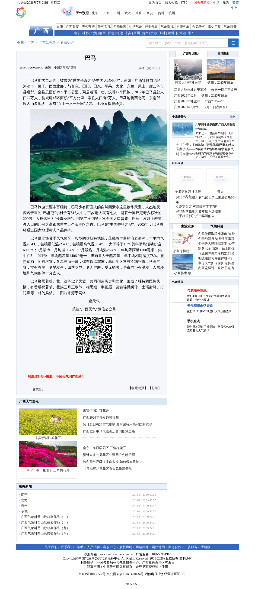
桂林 (85, 33)
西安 (150, 13)
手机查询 (193, 321)
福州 (161, 13)
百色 (111, 33)
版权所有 (125, 567)
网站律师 (142, 547)
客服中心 (109, 547)
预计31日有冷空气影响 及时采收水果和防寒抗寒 (117, 424)
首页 (60, 27)
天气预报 (88, 27)
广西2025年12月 (185, 95)
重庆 (139, 13)
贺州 (145, 33)
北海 (94, 33)
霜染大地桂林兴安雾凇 (190, 89)
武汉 (127, 13)
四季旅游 (119, 27)
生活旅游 (187, 226)
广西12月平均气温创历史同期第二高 (109, 431)
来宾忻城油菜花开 (48, 438)
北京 (95, 13)
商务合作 (174, 547)
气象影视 (167, 27)
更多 (232, 116)
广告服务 (191, 547)
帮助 (80, 547)
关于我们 (51, 547)
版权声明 (125, 547)
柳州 (102, 33)
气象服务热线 (197, 290)
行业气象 (151, 27)
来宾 (128, 33)
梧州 (137, 33)
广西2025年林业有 (187, 101)
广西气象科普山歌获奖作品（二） (45, 517)
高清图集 (223, 53)
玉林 (162, 33)
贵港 (153, 33)
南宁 (77, 33)
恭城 (24, 511)
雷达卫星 (214, 27)
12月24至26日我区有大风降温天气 (107, 469)
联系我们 (67, 547)
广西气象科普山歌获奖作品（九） (45, 528)
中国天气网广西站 (65, 67)
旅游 (226, 2)
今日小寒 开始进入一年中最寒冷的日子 (204, 144)
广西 (30, 43)
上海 (105, 13)
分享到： (38, 389)
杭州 (172, 13)
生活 (216, 2)
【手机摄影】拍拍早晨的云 (195, 216)
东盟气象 (182, 27)
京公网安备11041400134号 (125, 574)
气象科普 (230, 27)
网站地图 (158, 547)
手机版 (205, 547)
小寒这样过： (182, 251)
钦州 (171, 33)
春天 (220, 191)
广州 (117, 13)
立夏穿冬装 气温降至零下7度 (196, 206)
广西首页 (72, 27)
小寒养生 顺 (182, 273)
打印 (184, 2)
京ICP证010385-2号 (92, 574)
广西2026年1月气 (186, 107)
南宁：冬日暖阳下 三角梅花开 (48, 470)
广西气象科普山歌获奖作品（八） (45, 533)
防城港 (181, 33)
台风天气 (198, 27)
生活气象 (135, 27)
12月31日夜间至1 (215, 107)
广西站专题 (47, 43)
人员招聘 (93, 547)
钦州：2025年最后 (220, 82)
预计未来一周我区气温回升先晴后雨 (109, 455)
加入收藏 (171, 2)
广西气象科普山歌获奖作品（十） (45, 522)
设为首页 (155, 2)
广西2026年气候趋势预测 (101, 417)
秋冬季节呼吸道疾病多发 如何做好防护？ (112, 462)
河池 (119, 33)
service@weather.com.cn (116, 554)
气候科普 (216, 226)
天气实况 (104, 27)
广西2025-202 (214, 101)
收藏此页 (137, 388)
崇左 (191, 33)
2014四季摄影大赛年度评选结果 (198, 211)
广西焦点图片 (191, 53)
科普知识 (67, 43)
